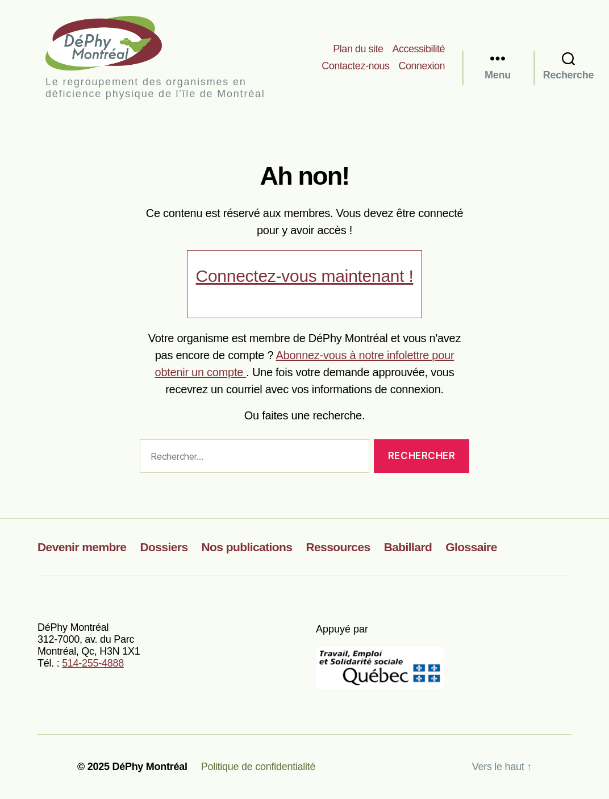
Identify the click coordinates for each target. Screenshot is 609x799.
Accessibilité (418, 49)
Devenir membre (81, 547)
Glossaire (471, 547)
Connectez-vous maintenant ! (305, 276)
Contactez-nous (355, 66)
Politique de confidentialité (258, 766)
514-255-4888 (93, 663)
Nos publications (247, 547)
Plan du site (358, 49)
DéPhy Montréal (113, 43)
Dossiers (163, 547)
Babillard (408, 547)
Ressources (338, 547)
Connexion (421, 66)
